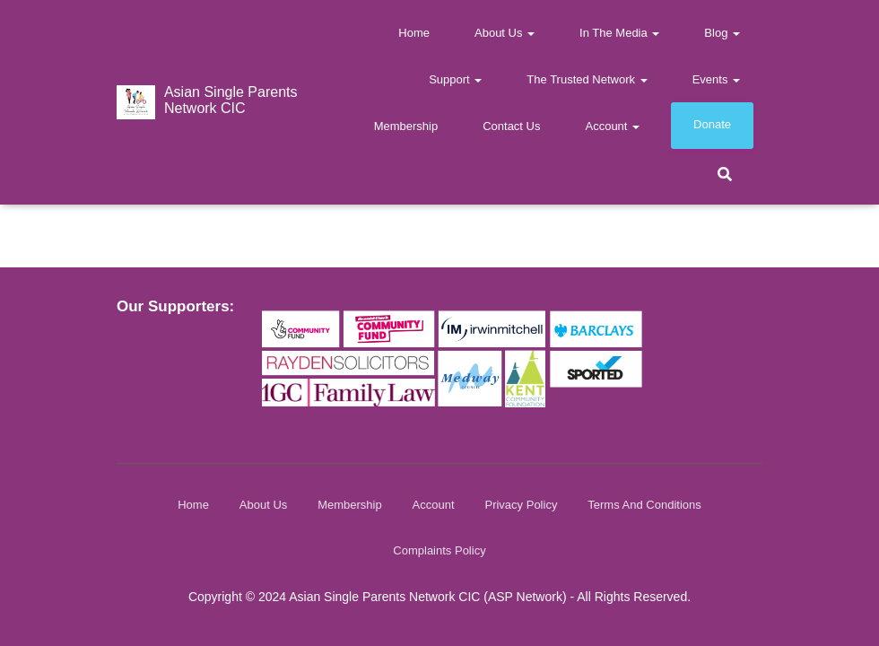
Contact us (511, 126)
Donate (712, 124)
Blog (722, 32)
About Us (504, 32)
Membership (406, 126)
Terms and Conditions (644, 504)
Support (455, 79)
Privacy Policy (520, 504)
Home (414, 32)
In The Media (619, 32)
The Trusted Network (587, 79)
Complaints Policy (439, 550)
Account (612, 126)
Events (716, 79)
